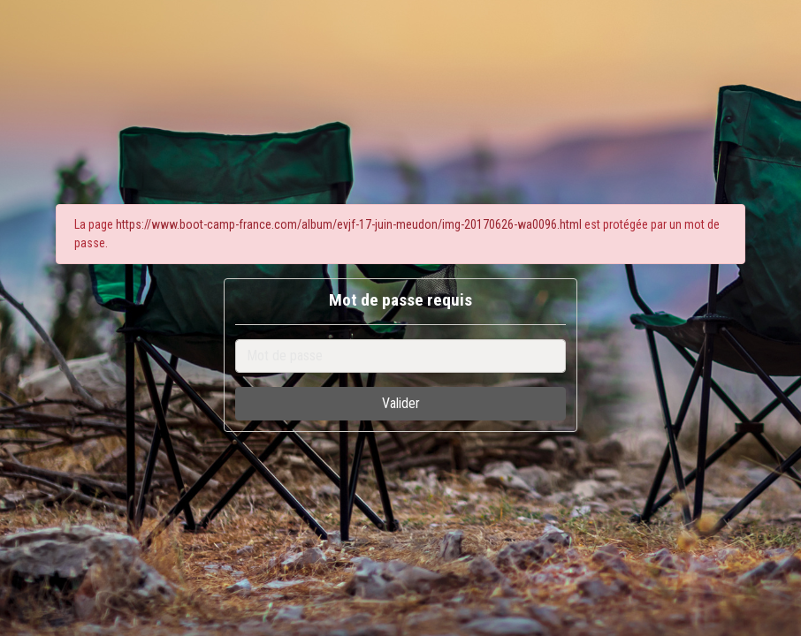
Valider (401, 403)
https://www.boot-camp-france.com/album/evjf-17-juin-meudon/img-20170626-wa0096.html (349, 224)
